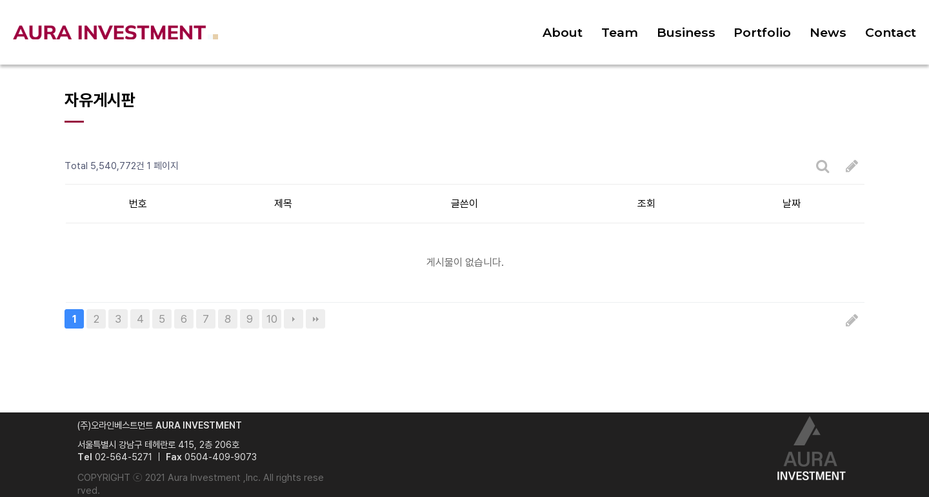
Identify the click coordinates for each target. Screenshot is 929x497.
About (563, 32)
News (828, 32)
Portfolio (762, 32)
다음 (293, 319)
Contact (890, 32)
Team (619, 32)
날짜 (792, 204)
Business (686, 32)
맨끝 (315, 319)
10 (271, 318)
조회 (646, 204)
